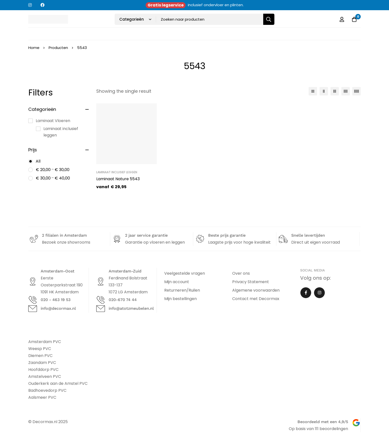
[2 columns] (324, 91)
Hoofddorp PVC (43, 369)
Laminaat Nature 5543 (118, 179)
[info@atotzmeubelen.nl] (100, 308)
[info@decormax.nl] (32, 308)
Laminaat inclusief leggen (60, 132)
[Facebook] (305, 292)
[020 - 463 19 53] (32, 300)
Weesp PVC (39, 349)
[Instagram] (319, 292)
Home (33, 47)
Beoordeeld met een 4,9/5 (322, 421)
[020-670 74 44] (100, 300)
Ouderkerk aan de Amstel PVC (58, 383)
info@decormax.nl (58, 308)
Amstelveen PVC (44, 376)
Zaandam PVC (42, 362)
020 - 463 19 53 (55, 299)
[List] (313, 91)
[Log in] (342, 19)
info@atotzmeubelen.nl (131, 308)
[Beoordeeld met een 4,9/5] (356, 422)
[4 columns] (345, 91)
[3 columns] (334, 91)
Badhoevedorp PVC (47, 390)
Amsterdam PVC (44, 342)
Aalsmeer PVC (42, 397)
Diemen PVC (40, 355)
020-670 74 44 (123, 299)
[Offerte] (354, 19)
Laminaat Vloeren (53, 121)
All (38, 161)
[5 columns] (356, 91)
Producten (58, 47)
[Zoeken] (268, 19)
